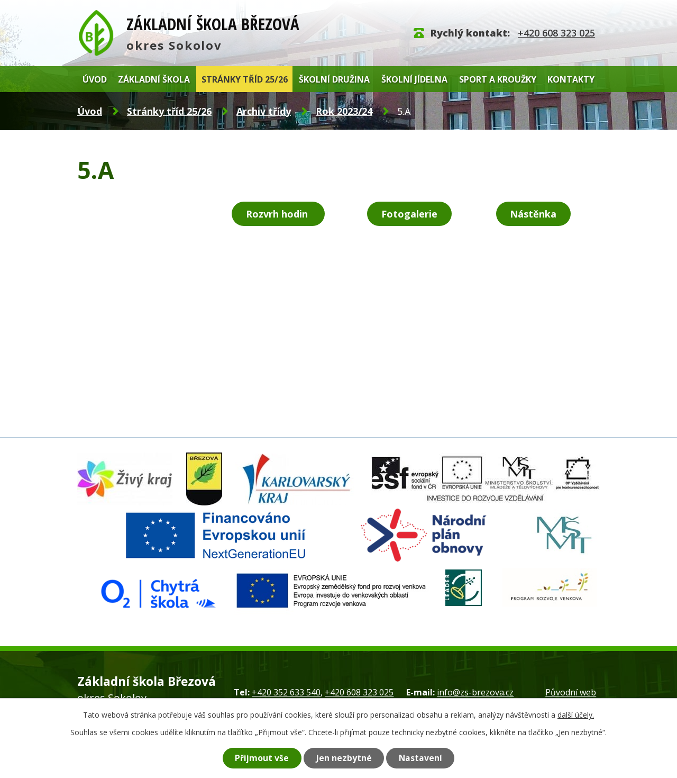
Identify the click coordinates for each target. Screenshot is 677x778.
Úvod (95, 79)
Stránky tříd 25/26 (245, 79)
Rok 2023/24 (344, 111)
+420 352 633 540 (286, 692)
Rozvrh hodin (278, 213)
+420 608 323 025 (556, 32)
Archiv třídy (263, 111)
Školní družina (334, 79)
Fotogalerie (409, 213)
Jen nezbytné (344, 758)
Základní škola (154, 79)
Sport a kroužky (497, 79)
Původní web (570, 692)
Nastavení (420, 758)
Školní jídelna (414, 79)
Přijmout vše (262, 758)
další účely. (575, 715)
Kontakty (570, 79)
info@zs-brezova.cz (475, 692)
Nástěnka (533, 213)
